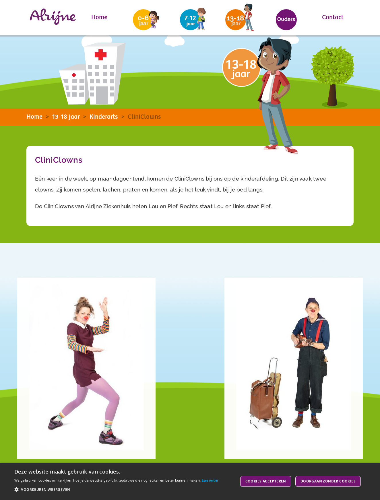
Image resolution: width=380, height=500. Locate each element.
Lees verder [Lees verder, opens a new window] (210, 480)
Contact (333, 17)
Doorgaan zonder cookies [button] (328, 481)
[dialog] (190, 481)
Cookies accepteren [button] (265, 481)
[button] (116, 490)
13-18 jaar (66, 116)
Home (99, 17)
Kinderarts (104, 116)
